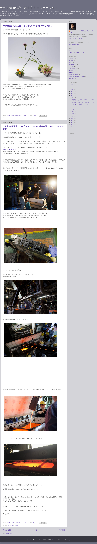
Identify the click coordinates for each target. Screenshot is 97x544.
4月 (73, 111)
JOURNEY (71, 70)
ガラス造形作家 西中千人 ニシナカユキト (29, 8)
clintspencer (54, 539)
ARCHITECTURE (73, 74)
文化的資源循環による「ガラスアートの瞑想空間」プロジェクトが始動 (83, 103)
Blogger (69, 539)
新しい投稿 (7, 530)
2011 (72, 124)
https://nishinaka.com (74, 44)
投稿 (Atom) (9, 533)
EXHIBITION (72, 64)
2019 (72, 89)
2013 (72, 120)
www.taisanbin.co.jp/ (9, 149)
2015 (72, 116)
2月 (73, 113)
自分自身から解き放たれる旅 (76, 52)
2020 (72, 87)
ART (8, 118)
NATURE (71, 66)
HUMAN (12, 118)
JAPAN (16, 118)
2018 (72, 91)
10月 (73, 109)
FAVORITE (71, 78)
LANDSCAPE (72, 68)
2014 (72, 118)
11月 (73, 107)
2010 (72, 126)
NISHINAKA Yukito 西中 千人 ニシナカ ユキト (82, 31)
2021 (72, 84)
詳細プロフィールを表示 (75, 38)
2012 (72, 122)
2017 (72, 93)
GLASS (11, 525)
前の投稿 (62, 530)
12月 (73, 97)
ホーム (35, 530)
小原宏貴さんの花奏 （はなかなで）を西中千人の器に (27, 26)
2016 (72, 95)
